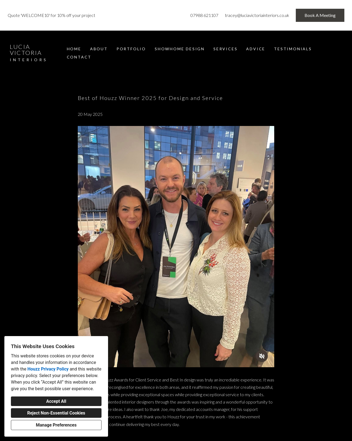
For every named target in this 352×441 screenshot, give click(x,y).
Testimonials (293, 48)
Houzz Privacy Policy (47, 369)
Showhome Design (180, 48)
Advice (255, 48)
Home (74, 48)
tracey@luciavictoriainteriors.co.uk (257, 15)
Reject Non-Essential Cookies (56, 413)
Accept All (56, 401)
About (99, 48)
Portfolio (131, 48)
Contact (79, 57)
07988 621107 (204, 15)
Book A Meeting (320, 15)
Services (225, 48)
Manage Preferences (56, 425)
